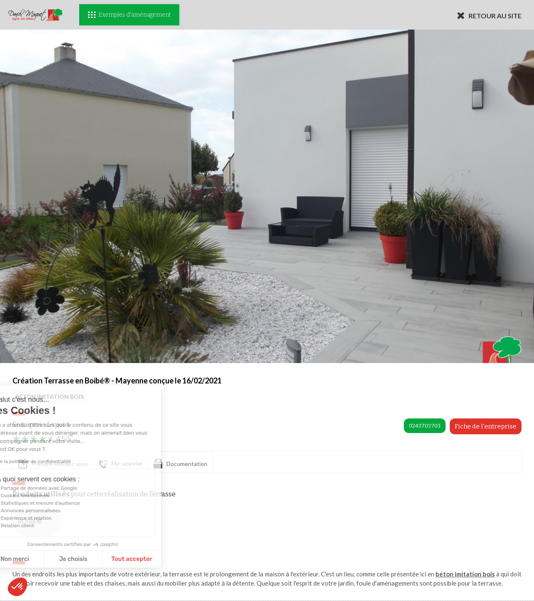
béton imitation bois (465, 574)
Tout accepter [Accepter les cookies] (82, 559)
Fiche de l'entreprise (485, 426)
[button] (18, 587)
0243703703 (425, 426)
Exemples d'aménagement (129, 14)
